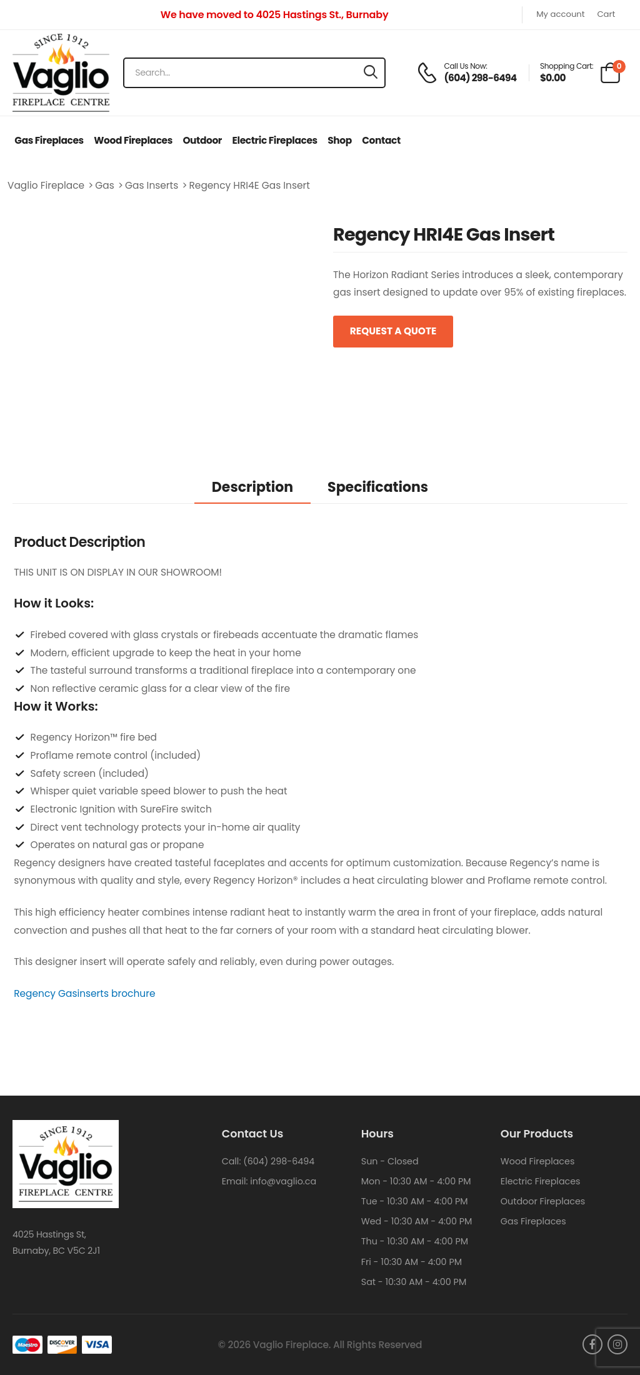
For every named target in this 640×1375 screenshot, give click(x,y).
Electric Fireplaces (275, 140)
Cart (606, 14)
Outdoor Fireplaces (543, 1201)
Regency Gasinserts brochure (84, 993)
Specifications (378, 487)
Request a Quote (393, 331)
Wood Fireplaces (133, 140)
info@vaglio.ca (283, 1181)
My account (560, 14)
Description (252, 487)
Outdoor (202, 140)
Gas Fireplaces (49, 140)
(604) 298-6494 (278, 1161)
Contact (381, 140)
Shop (340, 140)
